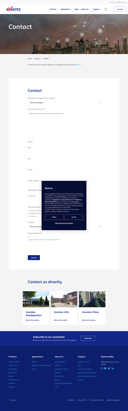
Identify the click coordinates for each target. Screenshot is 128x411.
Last (29, 158)
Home (30, 59)
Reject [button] (54, 217)
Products (13, 356)
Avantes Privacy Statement (50, 239)
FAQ (79, 365)
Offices (57, 365)
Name (30, 141)
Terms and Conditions (97, 400)
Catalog (81, 380)
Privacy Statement (35, 233)
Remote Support (113, 400)
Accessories (13, 372)
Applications (37, 356)
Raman (11, 376)
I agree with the (44, 239)
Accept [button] (74, 217)
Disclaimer (71, 400)
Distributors (59, 376)
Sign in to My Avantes (118, 2)
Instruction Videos (84, 369)
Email (30, 169)
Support (82, 356)
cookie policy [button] (75, 202)
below (78, 64)
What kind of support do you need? (41, 98)
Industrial (33, 216)
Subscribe (88, 338)
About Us (38, 59)
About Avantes (60, 362)
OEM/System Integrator (39, 213)
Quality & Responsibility (63, 383)
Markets (35, 362)
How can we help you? (36, 109)
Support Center (84, 362)
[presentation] (43, 248)
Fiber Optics (13, 369)
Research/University (37, 210)
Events (57, 380)
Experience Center (61, 369)
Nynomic (58, 372)
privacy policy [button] (61, 196)
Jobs (56, 387)
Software (12, 383)
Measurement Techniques (41, 365)
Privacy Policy (82, 400)
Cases (34, 369)
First (29, 147)
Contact (118, 9)
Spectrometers (14, 362)
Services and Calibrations (87, 372)
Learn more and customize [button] (64, 223)
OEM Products (14, 380)
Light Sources (14, 365)
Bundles (12, 387)
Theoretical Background (87, 376)
